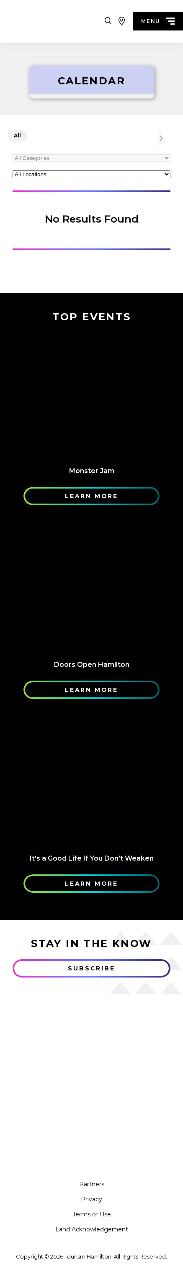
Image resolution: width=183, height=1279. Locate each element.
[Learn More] (91, 393)
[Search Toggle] (108, 21)
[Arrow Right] (161, 138)
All (17, 135)
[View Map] (121, 21)
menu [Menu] (158, 21)
